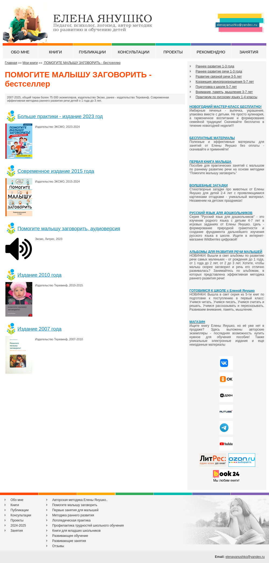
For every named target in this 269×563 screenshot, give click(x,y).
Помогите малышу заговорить (74, 505)
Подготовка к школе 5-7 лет (216, 87)
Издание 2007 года (39, 329)
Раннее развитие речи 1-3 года (219, 71)
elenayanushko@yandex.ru (245, 557)
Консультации (21, 515)
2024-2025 (18, 525)
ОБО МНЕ (20, 52)
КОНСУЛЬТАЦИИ (133, 52)
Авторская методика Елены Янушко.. (80, 500)
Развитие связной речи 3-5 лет (219, 76)
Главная (11, 63)
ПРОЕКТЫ (173, 52)
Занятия (17, 531)
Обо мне (17, 500)
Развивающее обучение (70, 536)
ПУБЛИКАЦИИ (92, 52)
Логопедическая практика (71, 520)
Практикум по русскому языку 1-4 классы (226, 97)
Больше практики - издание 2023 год (60, 116)
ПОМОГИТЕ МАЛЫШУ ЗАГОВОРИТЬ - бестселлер (81, 63)
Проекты (17, 520)
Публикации (20, 510)
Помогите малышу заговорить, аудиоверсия (69, 228)
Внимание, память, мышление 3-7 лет (224, 92)
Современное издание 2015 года (56, 171)
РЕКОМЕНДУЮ (211, 52)
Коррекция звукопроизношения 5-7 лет (225, 82)
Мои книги (30, 63)
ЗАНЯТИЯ (248, 52)
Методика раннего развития (73, 515)
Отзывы (58, 546)
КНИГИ (55, 52)
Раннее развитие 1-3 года (215, 66)
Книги (15, 505)
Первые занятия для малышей (75, 510)
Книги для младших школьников (76, 531)
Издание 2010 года (39, 275)
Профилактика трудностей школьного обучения (88, 525)
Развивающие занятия (69, 541)
